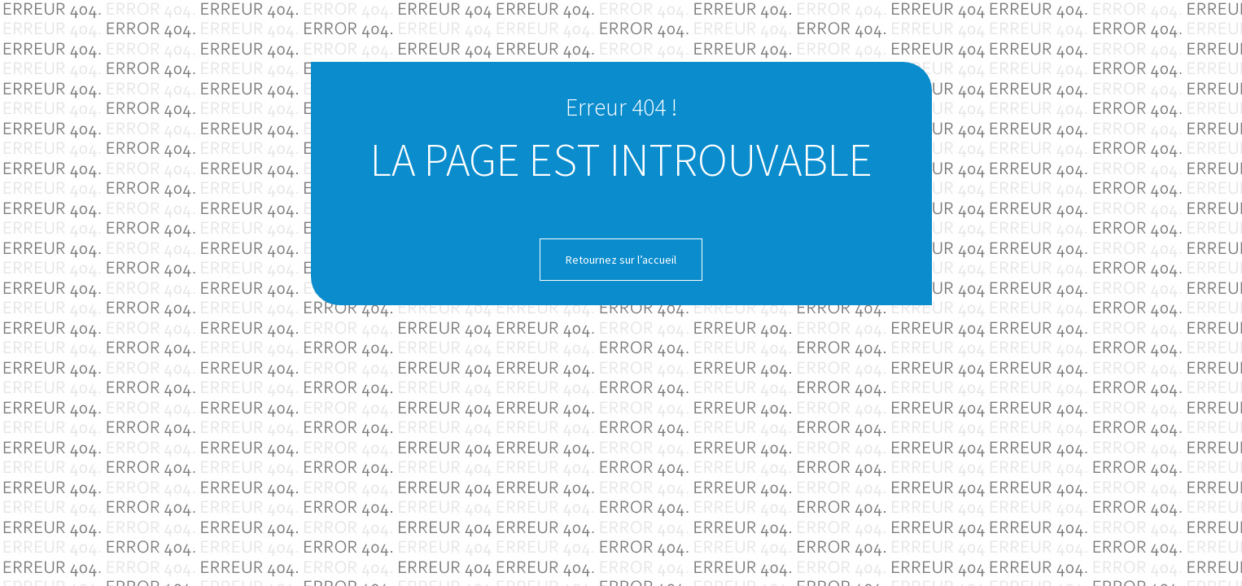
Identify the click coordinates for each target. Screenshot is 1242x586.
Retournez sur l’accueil (621, 259)
